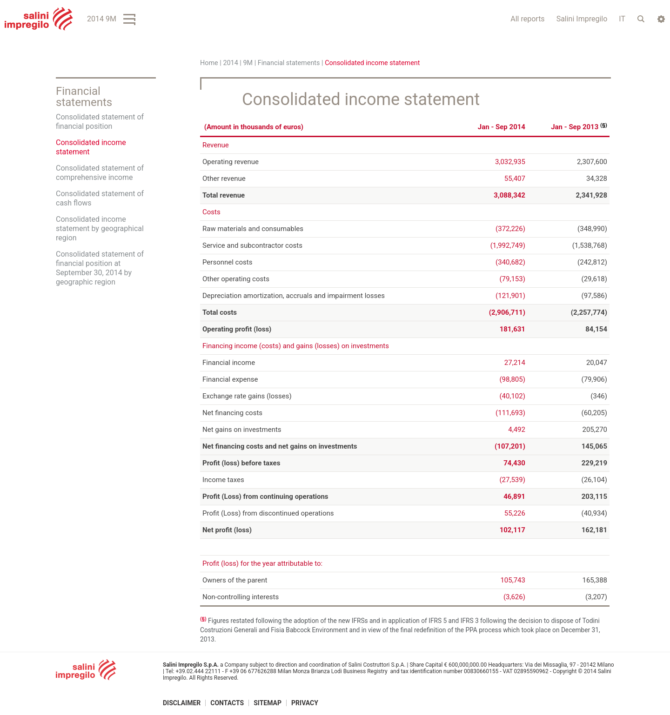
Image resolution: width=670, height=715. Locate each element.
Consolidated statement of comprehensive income (100, 173)
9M (248, 63)
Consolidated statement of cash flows (100, 198)
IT (622, 18)
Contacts (227, 702)
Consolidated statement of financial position (100, 122)
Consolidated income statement (91, 147)
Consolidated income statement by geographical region (100, 228)
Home (209, 63)
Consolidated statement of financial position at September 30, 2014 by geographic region (100, 268)
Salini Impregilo (582, 18)
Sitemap (267, 702)
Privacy (304, 702)
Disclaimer (182, 702)
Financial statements (289, 63)
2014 (230, 63)
